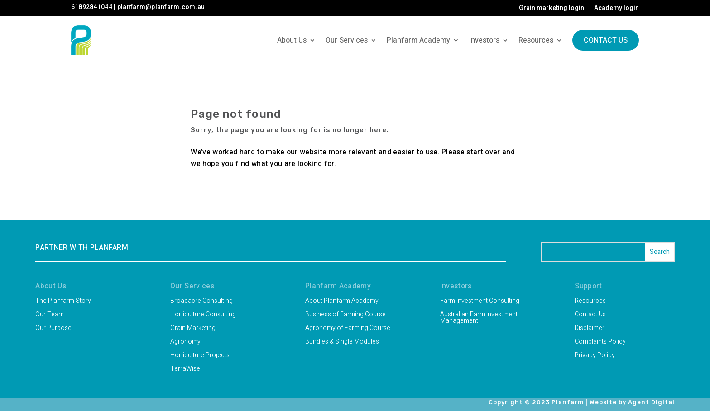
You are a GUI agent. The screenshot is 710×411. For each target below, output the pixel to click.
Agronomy (185, 342)
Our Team (49, 315)
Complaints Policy (600, 342)
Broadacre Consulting (201, 302)
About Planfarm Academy (342, 302)
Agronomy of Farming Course (347, 329)
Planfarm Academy (418, 40)
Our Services (347, 40)
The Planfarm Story (63, 302)
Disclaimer (589, 329)
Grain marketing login (551, 9)
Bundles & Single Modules (342, 342)
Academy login (616, 9)
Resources (535, 40)
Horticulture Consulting (203, 315)
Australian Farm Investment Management (479, 318)
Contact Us (606, 40)
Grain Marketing (193, 329)
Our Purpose (53, 329)
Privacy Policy (595, 356)
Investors (484, 40)
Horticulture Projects (200, 356)
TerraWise (185, 369)
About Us (292, 40)
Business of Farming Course (345, 315)
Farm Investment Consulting (479, 302)
